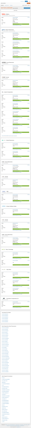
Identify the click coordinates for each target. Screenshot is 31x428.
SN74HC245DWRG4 (16, 111)
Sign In (29, 1)
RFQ (20, 148)
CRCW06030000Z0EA (5, 400)
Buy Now (21, 56)
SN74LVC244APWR (5, 329)
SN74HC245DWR (15, 17)
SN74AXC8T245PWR (5, 367)
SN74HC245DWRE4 (16, 288)
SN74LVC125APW (4, 332)
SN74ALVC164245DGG (5, 365)
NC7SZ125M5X (4, 347)
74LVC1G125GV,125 (5, 368)
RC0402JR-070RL (4, 388)
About (9, 424)
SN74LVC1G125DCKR (5, 344)
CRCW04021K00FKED (5, 391)
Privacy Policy (21, 424)
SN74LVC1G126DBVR (5, 338)
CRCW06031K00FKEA (5, 412)
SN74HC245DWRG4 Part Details (17, 117)
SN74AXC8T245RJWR (5, 356)
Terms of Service (25, 424)
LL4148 (3, 421)
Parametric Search (18, 424)
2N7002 (3, 415)
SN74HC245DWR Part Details (17, 25)
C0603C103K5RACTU (5, 418)
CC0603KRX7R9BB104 (5, 403)
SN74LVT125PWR (4, 341)
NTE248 (3, 377)
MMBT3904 (3, 382)
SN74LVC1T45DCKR (5, 335)
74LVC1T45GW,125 (5, 350)
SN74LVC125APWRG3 (5, 362)
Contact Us (6, 424)
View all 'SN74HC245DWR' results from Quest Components (9, 135)
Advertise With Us (22, 425)
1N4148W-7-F (4, 394)
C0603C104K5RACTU (5, 397)
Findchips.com (1, 1)
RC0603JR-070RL (4, 420)
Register (26, 1)
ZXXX (3, 385)
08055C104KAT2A (4, 409)
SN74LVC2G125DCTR (5, 359)
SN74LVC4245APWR (5, 353)
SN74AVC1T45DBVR (5, 370)
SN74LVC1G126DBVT (5, 371)
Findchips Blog (22, 1)
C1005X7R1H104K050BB (6, 379)
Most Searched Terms (12, 424)
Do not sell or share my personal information (15, 425)
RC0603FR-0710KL (5, 406)
